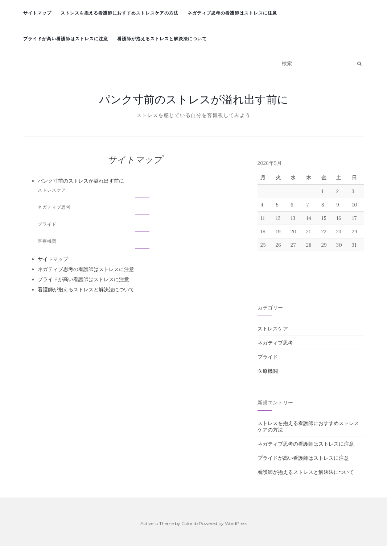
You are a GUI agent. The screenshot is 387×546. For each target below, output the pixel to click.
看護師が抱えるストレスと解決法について (162, 38)
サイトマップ (37, 13)
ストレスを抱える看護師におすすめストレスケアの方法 (119, 13)
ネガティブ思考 (54, 207)
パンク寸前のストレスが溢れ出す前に (193, 99)
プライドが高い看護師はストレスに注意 (65, 38)
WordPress (236, 523)
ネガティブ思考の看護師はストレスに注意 (232, 13)
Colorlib (189, 523)
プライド (47, 224)
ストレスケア (52, 190)
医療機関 (47, 241)
